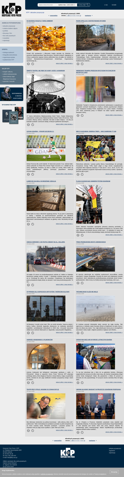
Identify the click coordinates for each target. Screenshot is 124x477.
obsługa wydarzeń (8, 52)
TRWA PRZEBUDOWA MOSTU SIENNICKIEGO (91, 242)
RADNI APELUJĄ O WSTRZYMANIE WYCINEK (91, 21)
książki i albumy (8, 71)
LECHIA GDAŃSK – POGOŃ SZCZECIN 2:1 (40, 131)
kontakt (114, 5)
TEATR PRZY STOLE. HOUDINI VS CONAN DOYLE (43, 389)
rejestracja (6, 40)
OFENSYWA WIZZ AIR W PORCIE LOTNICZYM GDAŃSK (94, 339)
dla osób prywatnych (9, 35)
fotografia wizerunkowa (10, 55)
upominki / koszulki (9, 81)
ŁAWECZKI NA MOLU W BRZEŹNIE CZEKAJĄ (41, 181)
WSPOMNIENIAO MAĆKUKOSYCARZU (17, 96)
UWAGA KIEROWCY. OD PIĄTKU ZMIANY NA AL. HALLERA (46, 242)
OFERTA (4, 49)
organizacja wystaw (9, 57)
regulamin (112, 450)
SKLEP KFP (5, 68)
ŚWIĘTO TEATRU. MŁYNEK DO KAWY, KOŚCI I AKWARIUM (46, 70)
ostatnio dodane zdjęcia (10, 28)
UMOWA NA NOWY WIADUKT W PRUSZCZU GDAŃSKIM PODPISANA (98, 389)
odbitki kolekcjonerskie (10, 74)
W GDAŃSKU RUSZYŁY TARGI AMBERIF (40, 21)
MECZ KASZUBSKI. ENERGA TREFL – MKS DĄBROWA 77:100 (96, 131)
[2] (68, 15)
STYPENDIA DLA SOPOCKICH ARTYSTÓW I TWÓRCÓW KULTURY (48, 292)
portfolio (5, 31)
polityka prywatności (115, 448)
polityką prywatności (47, 474)
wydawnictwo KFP (8, 59)
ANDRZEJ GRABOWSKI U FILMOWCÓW (40, 339)
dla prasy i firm (7, 33)
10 (80, 15)
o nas (106, 5)
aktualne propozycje (9, 26)
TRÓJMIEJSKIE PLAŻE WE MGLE (87, 292)
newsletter (6, 38)
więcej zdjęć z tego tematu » (64, 63)
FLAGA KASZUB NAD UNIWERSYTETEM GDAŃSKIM (93, 181)
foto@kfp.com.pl (12, 457)
